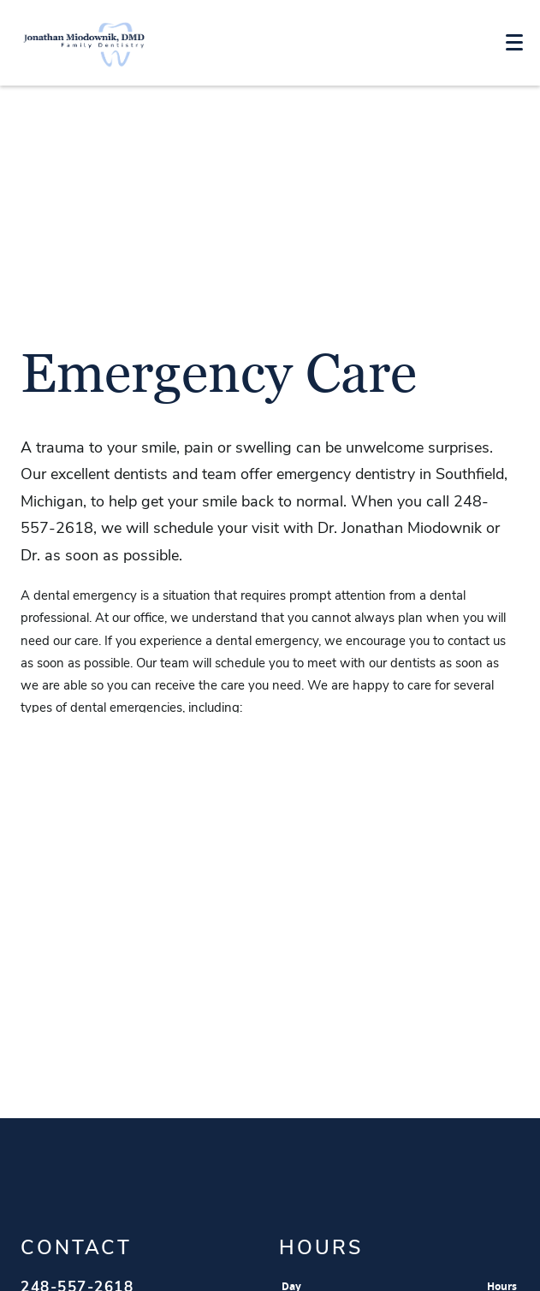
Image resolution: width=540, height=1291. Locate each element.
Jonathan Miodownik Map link (270, 1044)
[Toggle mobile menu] (514, 42)
